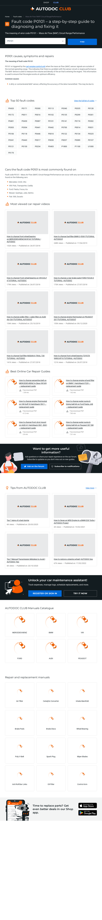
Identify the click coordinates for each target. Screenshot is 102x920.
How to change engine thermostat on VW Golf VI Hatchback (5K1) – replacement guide (33, 403)
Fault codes (17, 17)
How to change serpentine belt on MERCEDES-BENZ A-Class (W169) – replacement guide (33, 382)
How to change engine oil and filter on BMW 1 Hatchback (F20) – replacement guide (80, 382)
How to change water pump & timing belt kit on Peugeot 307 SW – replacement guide (80, 424)
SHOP (46, 2)
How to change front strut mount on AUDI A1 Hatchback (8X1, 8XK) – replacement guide (33, 424)
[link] (27, 228)
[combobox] (35, 41)
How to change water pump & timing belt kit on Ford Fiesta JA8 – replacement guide (79, 403)
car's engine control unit (35, 65)
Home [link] (7, 17)
